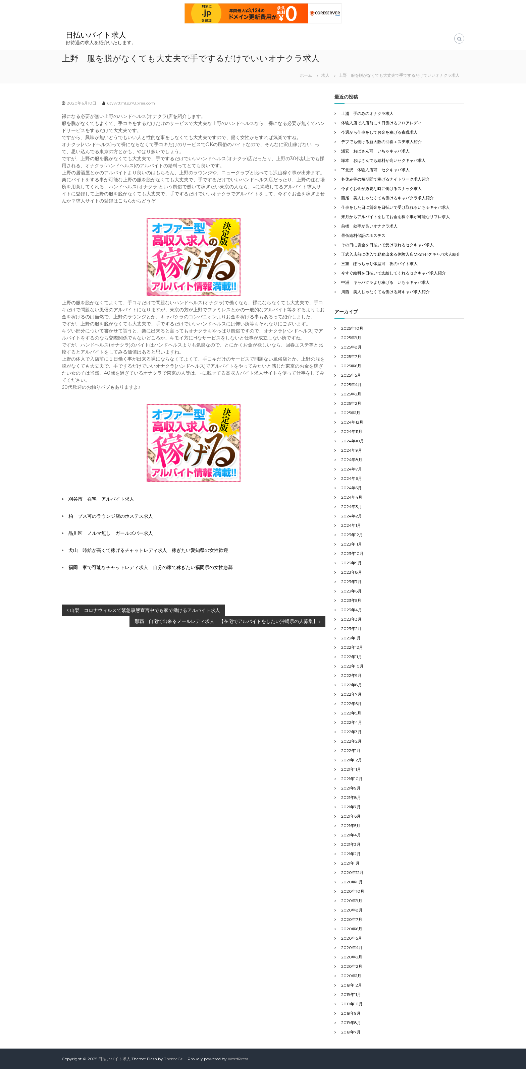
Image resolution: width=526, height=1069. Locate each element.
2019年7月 (351, 1031)
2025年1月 (350, 412)
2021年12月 (351, 759)
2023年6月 (351, 590)
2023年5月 (351, 600)
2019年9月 (351, 1013)
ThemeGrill (175, 1058)
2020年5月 (351, 938)
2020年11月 (352, 881)
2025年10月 (352, 328)
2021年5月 (350, 825)
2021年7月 (351, 806)
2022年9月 (351, 675)
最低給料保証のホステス (363, 235)
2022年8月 (351, 684)
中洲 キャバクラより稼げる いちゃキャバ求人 (385, 282)
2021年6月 (351, 816)
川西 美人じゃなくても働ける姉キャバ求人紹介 (385, 291)
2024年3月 (351, 506)
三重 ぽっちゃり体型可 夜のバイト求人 (379, 263)
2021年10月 (352, 778)
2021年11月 (351, 769)
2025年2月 (351, 403)
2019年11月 (351, 994)
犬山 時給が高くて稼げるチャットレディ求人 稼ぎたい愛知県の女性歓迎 (148, 550)
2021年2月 (351, 853)
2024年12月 (352, 422)
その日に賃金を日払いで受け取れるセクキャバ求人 (387, 244)
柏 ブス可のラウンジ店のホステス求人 (110, 516)
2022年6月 (351, 703)
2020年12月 (352, 872)
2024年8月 (351, 459)
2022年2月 (351, 741)
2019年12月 (351, 985)
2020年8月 (352, 910)
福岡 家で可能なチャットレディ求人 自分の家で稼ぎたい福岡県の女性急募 (150, 567)
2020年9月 (351, 900)
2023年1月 (351, 637)
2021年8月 (351, 797)
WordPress (238, 1058)
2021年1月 (350, 863)
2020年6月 (351, 928)
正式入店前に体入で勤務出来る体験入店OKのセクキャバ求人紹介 (400, 254)
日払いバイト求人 (96, 35)
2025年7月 (351, 356)
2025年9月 (351, 337)
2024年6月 (351, 478)
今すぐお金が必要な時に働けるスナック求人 (381, 188)
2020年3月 (351, 956)
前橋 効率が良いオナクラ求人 (369, 226)
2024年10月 (352, 440)
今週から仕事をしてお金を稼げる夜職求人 (379, 132)
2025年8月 (351, 347)
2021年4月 (351, 834)
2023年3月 (351, 619)
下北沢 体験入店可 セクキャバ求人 (375, 169)
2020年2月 (351, 966)
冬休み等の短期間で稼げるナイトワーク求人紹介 (385, 179)
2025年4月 (351, 384)
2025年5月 (351, 375)
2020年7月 (351, 919)
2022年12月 (352, 647)
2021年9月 (351, 788)
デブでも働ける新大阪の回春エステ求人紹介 (381, 141)
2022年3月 (351, 731)
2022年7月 (351, 694)
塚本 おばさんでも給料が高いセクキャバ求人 (383, 160)
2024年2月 (351, 515)
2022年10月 (352, 666)
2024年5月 (351, 487)
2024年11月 (351, 431)
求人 (325, 75)
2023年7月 (351, 581)
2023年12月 (352, 534)
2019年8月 (351, 1022)
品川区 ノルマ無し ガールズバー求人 (110, 533)
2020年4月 (352, 947)
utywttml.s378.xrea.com (131, 103)
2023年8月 (351, 572)
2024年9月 (351, 450)
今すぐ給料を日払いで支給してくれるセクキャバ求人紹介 (393, 272)
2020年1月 (351, 975)
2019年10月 (352, 1003)
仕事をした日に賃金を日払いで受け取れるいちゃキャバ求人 (395, 207)
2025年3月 (351, 393)
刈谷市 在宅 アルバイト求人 (101, 499)
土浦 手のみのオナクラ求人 (367, 113)
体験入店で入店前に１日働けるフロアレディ (381, 122)
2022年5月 (351, 712)
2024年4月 (351, 497)
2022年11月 (351, 656)
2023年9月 (351, 562)
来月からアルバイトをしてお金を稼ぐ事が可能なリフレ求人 (395, 216)
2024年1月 (351, 525)
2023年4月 (351, 609)
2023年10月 (352, 553)
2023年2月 (351, 628)
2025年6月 (351, 365)
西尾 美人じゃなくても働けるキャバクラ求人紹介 (387, 197)
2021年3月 (351, 844)
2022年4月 (351, 722)
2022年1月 (351, 750)
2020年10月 (352, 891)
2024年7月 (351, 468)
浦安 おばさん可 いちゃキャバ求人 (375, 150)
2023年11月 (351, 544)
